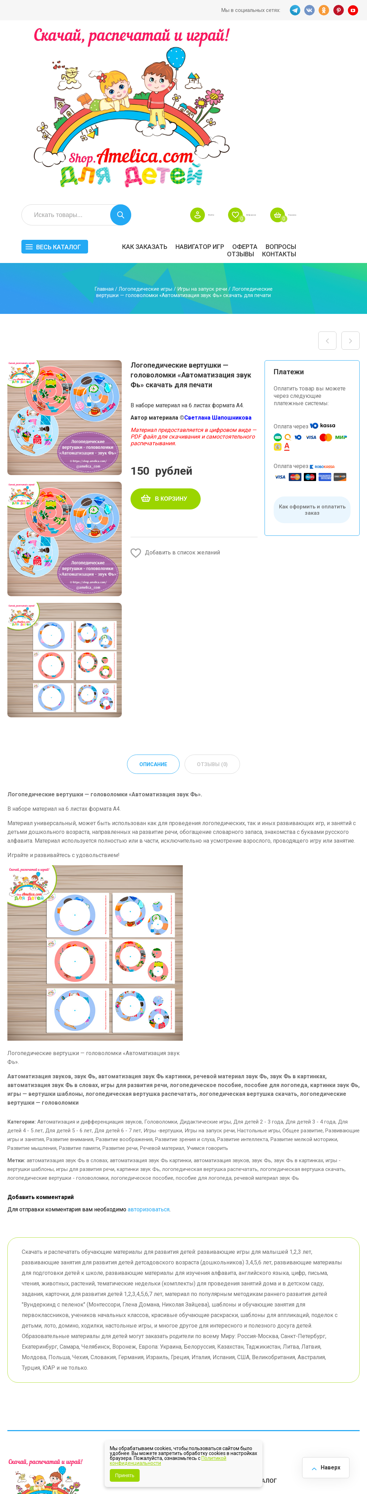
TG (292, 10)
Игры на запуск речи (202, 122)
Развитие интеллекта (242, 973)
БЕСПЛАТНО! (252, 1332)
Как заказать (208, 79)
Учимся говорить (207, 982)
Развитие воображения (124, 973)
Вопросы (344, 79)
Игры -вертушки (163, 964)
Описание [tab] (152, 597)
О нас (194, 1365)
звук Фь (261, 994)
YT (354, 10)
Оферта (308, 79)
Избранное (293, 48)
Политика (150, 1376)
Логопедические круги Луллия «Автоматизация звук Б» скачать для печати (350, 173)
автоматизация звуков (221, 994)
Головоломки (160, 955)
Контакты (343, 87)
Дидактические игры (205, 955)
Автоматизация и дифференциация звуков (89, 955)
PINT (339, 10)
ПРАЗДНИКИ (302, 1356)
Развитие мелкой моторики (304, 973)
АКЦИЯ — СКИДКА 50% (342, 1339)
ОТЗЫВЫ (304, 87)
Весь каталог (122, 80)
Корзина (349, 48)
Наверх (327, 1465)
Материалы (345, 1356)
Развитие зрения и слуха (185, 973)
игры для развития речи (85, 1003)
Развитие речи (120, 982)
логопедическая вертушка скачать (302, 1003)
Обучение (342, 1374)
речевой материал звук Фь (266, 1011)
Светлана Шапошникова (218, 250)
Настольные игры (258, 964)
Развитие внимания (69, 973)
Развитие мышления (31, 982)
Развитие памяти (79, 982)
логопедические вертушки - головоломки (57, 1011)
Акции (146, 1354)
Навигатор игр (263, 79)
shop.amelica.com (28, 1473)
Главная (104, 122)
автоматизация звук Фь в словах (67, 994)
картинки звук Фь (138, 1003)
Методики (248, 1391)
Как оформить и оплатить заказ (312, 342)
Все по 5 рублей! (306, 1332)
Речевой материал (162, 982)
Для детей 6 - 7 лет (117, 964)
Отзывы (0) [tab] (213, 597)
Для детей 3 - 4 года (310, 955)
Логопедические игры (145, 122)
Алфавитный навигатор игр (303, 1395)
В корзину (171, 332)
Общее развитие (302, 964)
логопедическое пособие (142, 1011)
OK (323, 10)
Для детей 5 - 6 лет (68, 964)
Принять (124, 1475)
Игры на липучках (258, 1374)
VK (308, 10)
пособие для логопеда (204, 1011)
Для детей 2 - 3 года (258, 955)
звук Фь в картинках (298, 994)
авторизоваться (148, 1043)
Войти (240, 48)
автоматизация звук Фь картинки (150, 994)
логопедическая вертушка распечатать (210, 1003)
